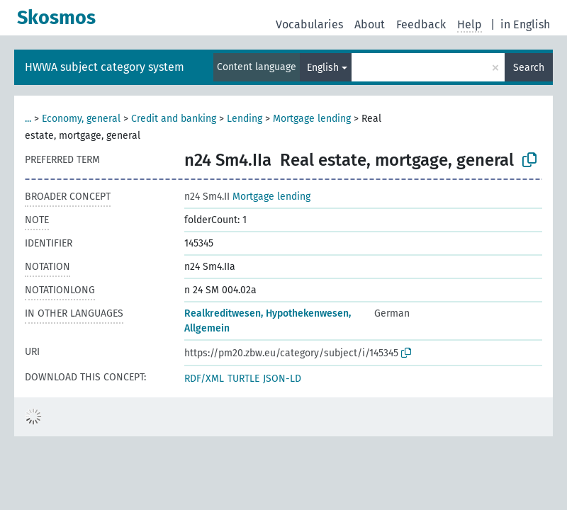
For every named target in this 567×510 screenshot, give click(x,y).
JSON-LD (282, 379)
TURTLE (243, 379)
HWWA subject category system (104, 67)
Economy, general (81, 119)
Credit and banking (173, 119)
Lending (244, 119)
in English (525, 24)
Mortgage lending (312, 119)
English (323, 68)
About (369, 24)
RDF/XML (204, 379)
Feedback (421, 24)
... (28, 119)
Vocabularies (309, 24)
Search (528, 68)
